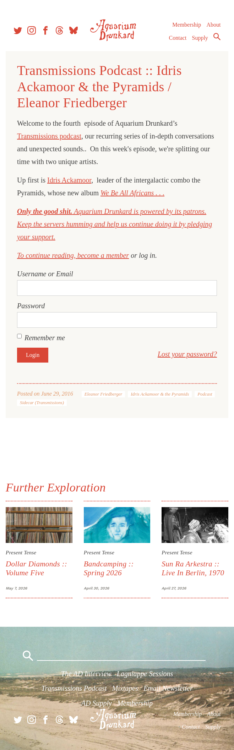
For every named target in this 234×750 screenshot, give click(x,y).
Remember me (45, 338)
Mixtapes (125, 688)
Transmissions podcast (49, 136)
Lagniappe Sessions (145, 674)
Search (217, 36)
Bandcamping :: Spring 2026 (109, 568)
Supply (200, 38)
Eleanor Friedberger (104, 394)
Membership (186, 25)
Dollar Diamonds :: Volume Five (36, 568)
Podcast (204, 394)
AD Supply (96, 703)
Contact (178, 38)
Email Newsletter (167, 688)
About (213, 25)
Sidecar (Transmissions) (42, 402)
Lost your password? (187, 354)
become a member (103, 255)
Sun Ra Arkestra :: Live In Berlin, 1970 (193, 568)
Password (31, 306)
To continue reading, (47, 255)
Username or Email (45, 274)
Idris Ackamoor (69, 180)
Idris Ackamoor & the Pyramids (160, 394)
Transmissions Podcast (74, 688)
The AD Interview (86, 674)
